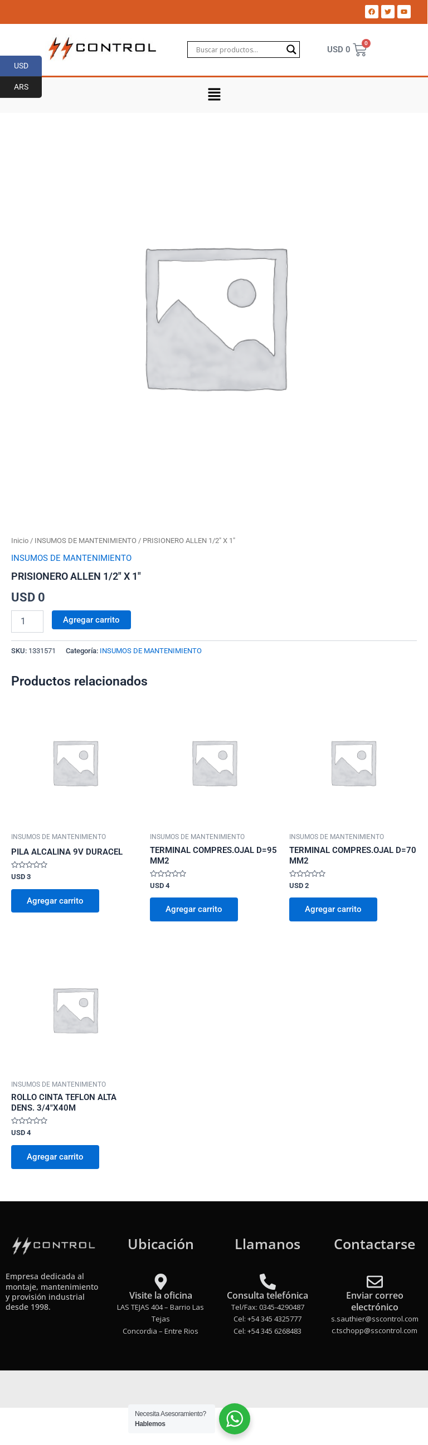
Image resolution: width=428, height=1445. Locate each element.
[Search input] (238, 49)
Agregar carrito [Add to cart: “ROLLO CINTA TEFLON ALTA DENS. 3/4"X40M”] (55, 1157)
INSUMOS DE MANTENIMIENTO (86, 540)
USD (28, 66)
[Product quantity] (27, 621)
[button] (214, 95)
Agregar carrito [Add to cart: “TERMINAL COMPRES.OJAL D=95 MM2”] (194, 909)
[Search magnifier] (291, 49)
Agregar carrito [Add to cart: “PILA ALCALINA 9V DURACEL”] (55, 901)
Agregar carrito (91, 620)
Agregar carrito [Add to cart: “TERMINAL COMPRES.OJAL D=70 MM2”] (333, 909)
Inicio (19, 540)
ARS (28, 87)
